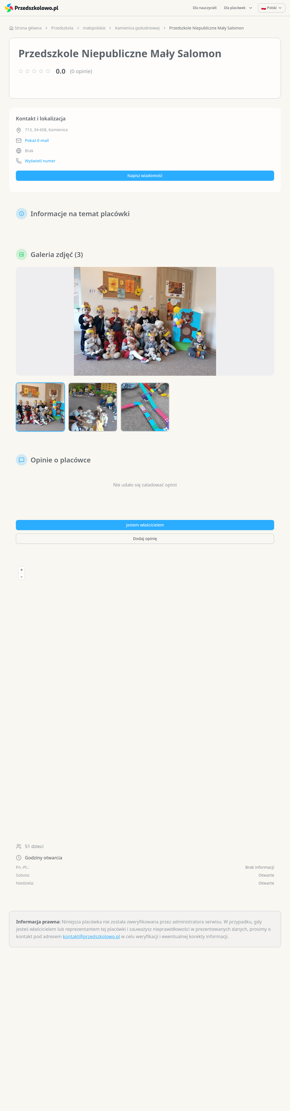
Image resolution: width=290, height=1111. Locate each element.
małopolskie (94, 28)
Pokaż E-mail (37, 140)
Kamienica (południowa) (137, 28)
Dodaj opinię (145, 538)
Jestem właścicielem (145, 525)
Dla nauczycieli (205, 7)
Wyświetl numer (40, 160)
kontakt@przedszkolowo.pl (91, 936)
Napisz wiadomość (145, 175)
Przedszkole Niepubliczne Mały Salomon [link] (206, 28)
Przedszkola (62, 28)
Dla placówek (238, 7)
